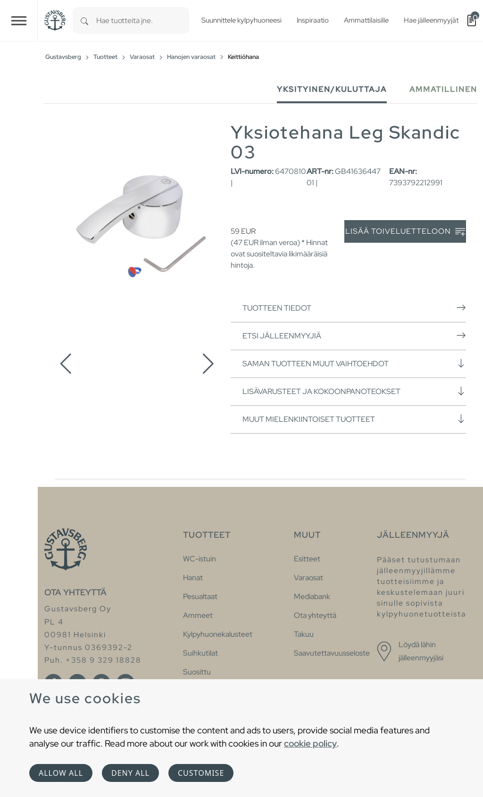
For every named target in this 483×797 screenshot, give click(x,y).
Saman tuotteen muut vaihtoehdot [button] (354, 363)
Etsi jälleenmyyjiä (354, 335)
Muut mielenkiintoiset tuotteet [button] (354, 419)
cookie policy (310, 743)
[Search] (84, 20)
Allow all (61, 773)
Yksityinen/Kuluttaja (332, 89)
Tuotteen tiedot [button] (354, 308)
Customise (201, 773)
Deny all (130, 773)
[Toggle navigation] (19, 20)
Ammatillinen (443, 89)
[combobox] (142, 20)
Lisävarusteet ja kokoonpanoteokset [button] (354, 391)
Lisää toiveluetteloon (405, 231)
